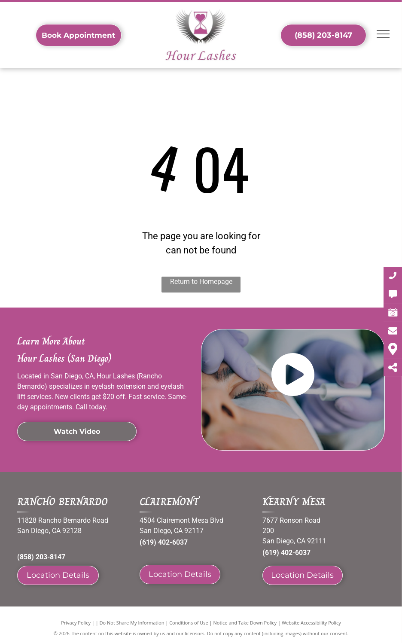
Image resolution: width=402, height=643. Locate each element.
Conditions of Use (188, 622)
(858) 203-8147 (41, 557)
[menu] (383, 34)
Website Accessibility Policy (311, 622)
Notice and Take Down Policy (245, 622)
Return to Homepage (201, 281)
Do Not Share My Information (132, 622)
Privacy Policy (76, 622)
